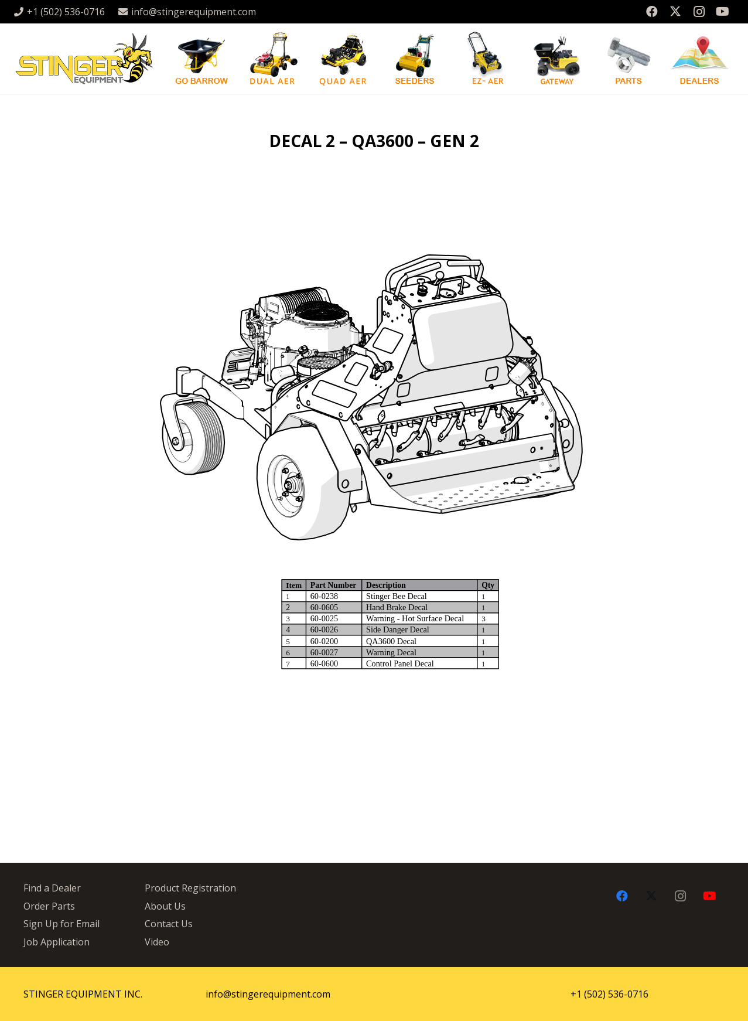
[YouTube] (722, 11)
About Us (165, 906)
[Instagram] (699, 11)
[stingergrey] (83, 58)
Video (157, 941)
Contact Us (169, 923)
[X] (675, 11)
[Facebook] (652, 11)
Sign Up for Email (61, 923)
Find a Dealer (52, 888)
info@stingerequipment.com (268, 994)
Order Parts (49, 906)
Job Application (56, 941)
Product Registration (190, 888)
